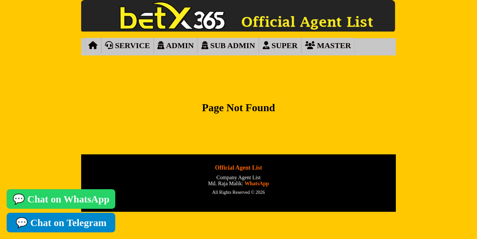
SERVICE (127, 45)
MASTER (328, 45)
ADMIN (175, 45)
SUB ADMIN (228, 45)
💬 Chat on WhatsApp (61, 199)
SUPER (280, 45)
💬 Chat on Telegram (61, 222)
